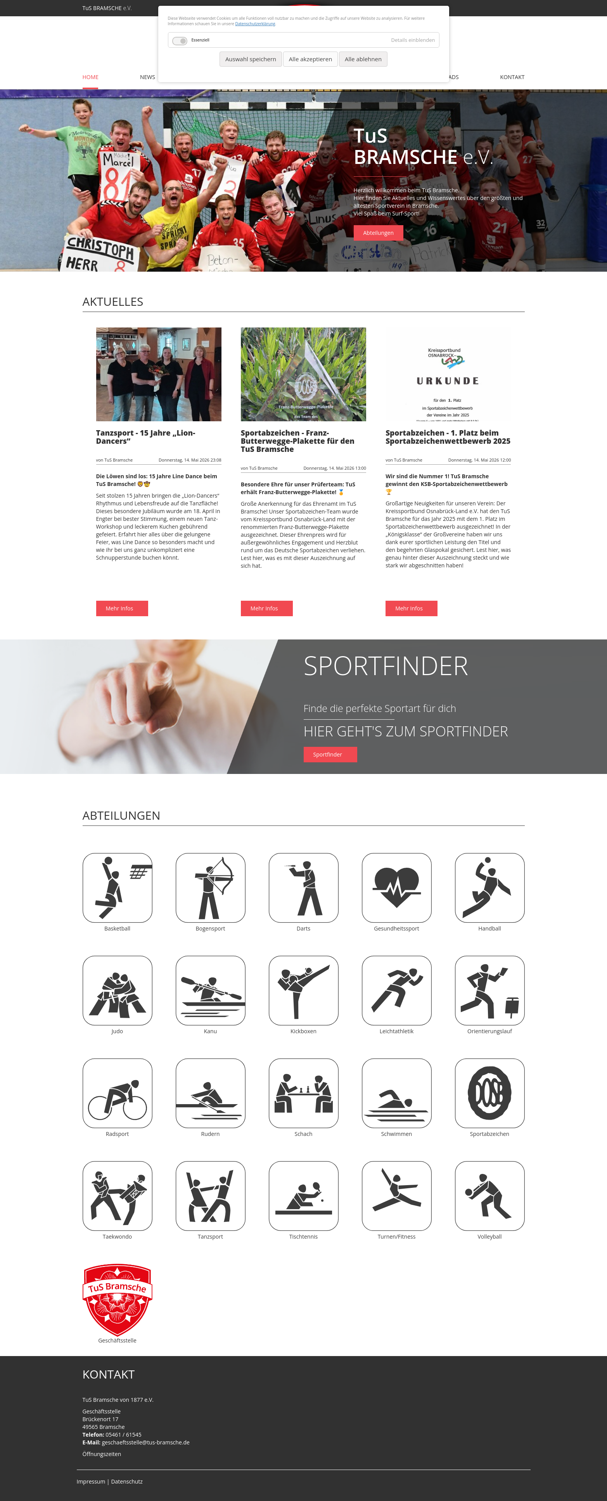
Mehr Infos (119, 577)
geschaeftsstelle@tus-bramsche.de (146, 1442)
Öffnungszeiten (102, 1454)
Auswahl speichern (250, 59)
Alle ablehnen (363, 59)
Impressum (91, 1481)
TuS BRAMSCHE (107, 8)
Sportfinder (328, 754)
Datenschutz (126, 1481)
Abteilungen (378, 232)
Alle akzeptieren (310, 59)
